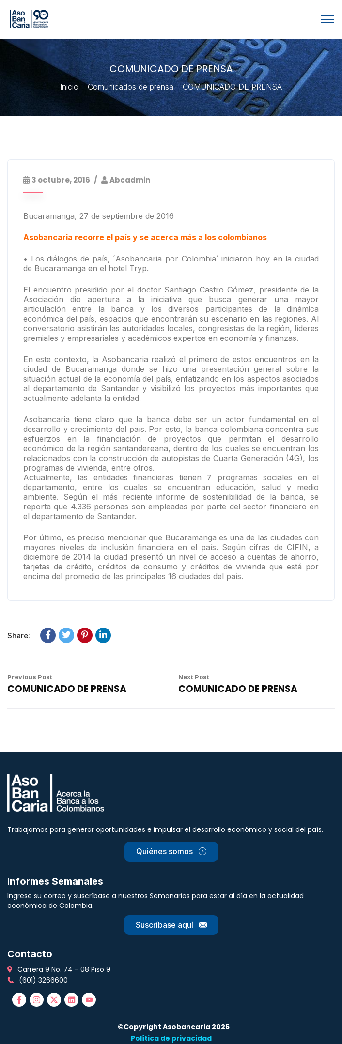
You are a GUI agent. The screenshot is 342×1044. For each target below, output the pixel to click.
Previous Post (29, 677)
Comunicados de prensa (130, 87)
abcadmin (129, 180)
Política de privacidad (171, 1038)
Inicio (69, 87)
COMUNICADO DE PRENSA (66, 688)
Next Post (193, 677)
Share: (18, 635)
